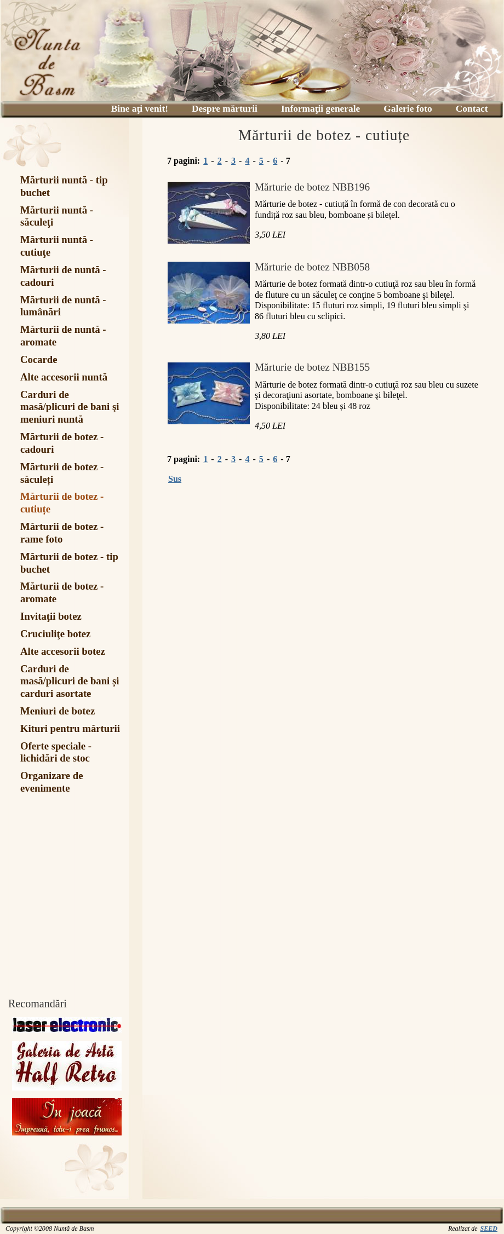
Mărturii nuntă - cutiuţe (56, 246)
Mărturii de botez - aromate (62, 592)
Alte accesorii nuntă (63, 377)
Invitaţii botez (51, 616)
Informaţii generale (320, 108)
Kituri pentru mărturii (70, 728)
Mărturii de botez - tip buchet (69, 563)
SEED (488, 1228)
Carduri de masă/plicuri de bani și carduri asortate (69, 681)
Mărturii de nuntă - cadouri (63, 276)
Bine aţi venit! (139, 108)
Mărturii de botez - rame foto (62, 533)
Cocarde (39, 359)
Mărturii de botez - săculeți (62, 473)
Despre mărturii (224, 108)
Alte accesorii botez (62, 651)
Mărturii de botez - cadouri (62, 443)
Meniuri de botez (57, 711)
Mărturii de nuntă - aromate (63, 336)
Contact (472, 108)
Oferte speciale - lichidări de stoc (55, 752)
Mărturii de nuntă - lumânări (63, 306)
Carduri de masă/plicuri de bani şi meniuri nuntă (69, 407)
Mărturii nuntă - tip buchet (64, 186)
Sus (174, 478)
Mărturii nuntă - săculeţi (56, 216)
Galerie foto (407, 108)
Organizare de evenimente (51, 782)
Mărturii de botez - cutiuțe (62, 503)
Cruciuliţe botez (55, 633)
